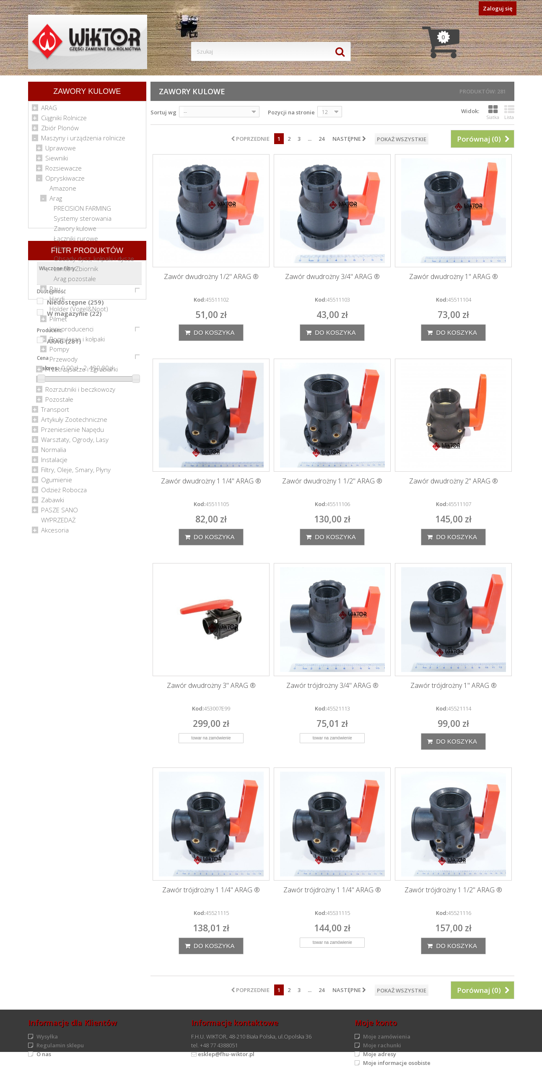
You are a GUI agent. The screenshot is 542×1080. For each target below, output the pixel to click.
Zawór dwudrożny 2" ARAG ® (453, 481)
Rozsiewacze (63, 171)
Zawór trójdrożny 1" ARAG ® (453, 686)
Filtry (60, 251)
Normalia (53, 452)
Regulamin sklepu (60, 1045)
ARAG (49, 110)
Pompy (59, 352)
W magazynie (74, 634)
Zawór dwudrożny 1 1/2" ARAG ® (332, 481)
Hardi (57, 301)
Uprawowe (60, 151)
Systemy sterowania (83, 221)
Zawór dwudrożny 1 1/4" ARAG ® (211, 481)
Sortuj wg (163, 112)
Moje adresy (379, 1054)
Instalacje (54, 462)
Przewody (63, 362)
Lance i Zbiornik (76, 271)
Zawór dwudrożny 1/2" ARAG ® (211, 277)
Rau (54, 291)
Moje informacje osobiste (396, 1063)
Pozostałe (59, 402)
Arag (55, 201)
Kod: (199, 299)
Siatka (493, 112)
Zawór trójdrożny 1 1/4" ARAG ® (211, 890)
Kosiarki (56, 382)
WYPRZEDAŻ (58, 523)
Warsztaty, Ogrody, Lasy (75, 442)
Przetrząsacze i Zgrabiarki (81, 372)
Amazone (62, 191)
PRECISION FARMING (82, 211)
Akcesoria (55, 533)
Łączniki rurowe (76, 241)
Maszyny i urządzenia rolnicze (83, 141)
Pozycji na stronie (291, 112)
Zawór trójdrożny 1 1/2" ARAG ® (453, 890)
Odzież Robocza (64, 492)
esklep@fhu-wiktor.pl (226, 1054)
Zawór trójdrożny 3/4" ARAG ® (332, 686)
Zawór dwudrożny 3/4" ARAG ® (332, 277)
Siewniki (56, 161)
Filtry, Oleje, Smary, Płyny (76, 472)
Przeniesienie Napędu (72, 432)
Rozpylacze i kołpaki (77, 342)
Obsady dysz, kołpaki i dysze (94, 261)
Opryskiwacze (65, 181)
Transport (55, 412)
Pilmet (58, 322)
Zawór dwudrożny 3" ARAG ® (211, 686)
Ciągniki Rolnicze (64, 120)
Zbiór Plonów (60, 131)
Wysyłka (47, 1036)
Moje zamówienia (386, 1036)
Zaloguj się (497, 8)
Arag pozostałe (75, 281)
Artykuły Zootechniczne (74, 422)
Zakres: (48, 688)
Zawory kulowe (75, 231)
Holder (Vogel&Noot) (78, 311)
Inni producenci (71, 332)
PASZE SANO (59, 513)
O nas (43, 1054)
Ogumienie (56, 482)
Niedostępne (75, 623)
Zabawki (52, 503)
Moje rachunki (382, 1045)
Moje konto (376, 1023)
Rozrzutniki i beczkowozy (80, 392)
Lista (509, 112)
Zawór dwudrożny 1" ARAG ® (453, 277)
